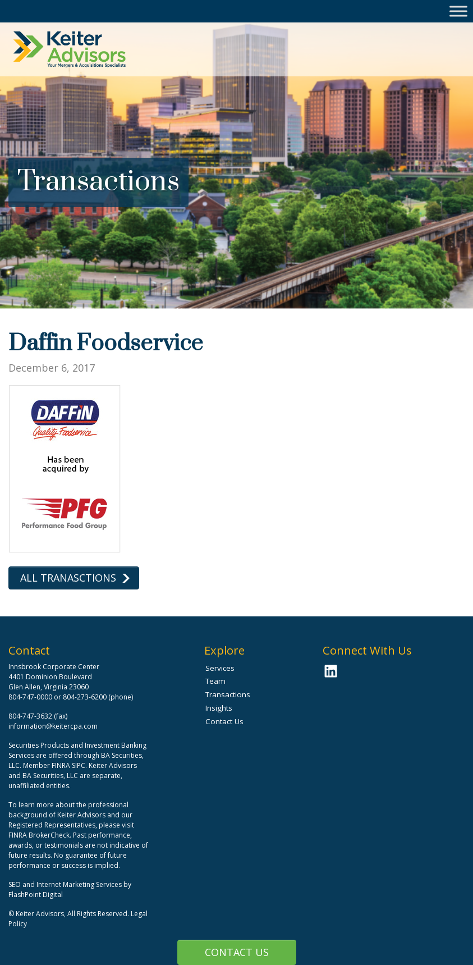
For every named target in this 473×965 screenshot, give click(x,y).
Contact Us (237, 952)
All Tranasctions (68, 577)
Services (220, 668)
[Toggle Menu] (458, 11)
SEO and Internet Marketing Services (65, 884)
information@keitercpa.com (53, 726)
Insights (218, 708)
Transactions (227, 694)
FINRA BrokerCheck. (39, 835)
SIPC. (79, 765)
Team (215, 681)
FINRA (61, 765)
